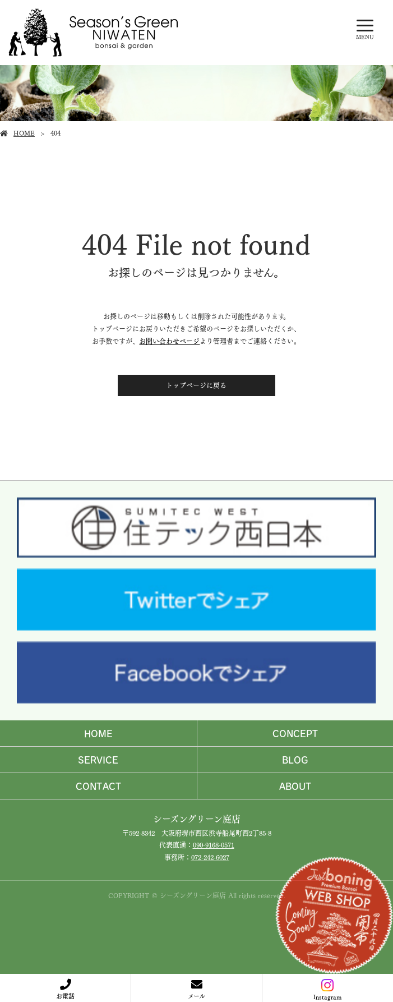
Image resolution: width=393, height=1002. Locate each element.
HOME (24, 132)
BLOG (295, 759)
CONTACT (98, 786)
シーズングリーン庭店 (197, 818)
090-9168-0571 (213, 844)
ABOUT (295, 786)
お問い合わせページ (169, 340)
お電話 (65, 995)
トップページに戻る (196, 385)
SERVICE (98, 759)
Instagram (327, 990)
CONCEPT (295, 733)
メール (196, 995)
